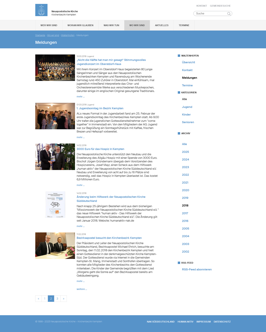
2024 (185, 160)
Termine (184, 25)
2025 (185, 152)
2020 (185, 190)
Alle (184, 99)
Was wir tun (111, 25)
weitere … (82, 289)
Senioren (188, 122)
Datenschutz (222, 322)
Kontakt (201, 5)
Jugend (187, 107)
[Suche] (212, 13)
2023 (185, 167)
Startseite (40, 35)
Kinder (186, 115)
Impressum (203, 322)
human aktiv (185, 322)
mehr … (81, 96)
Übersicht (188, 62)
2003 (185, 244)
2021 (185, 183)
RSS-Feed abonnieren (197, 270)
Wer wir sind (49, 25)
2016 (185, 221)
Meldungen (189, 78)
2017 (185, 213)
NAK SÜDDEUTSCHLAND (161, 322)
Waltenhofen (67, 35)
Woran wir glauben (80, 25)
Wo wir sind (137, 25)
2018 (185, 206)
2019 (185, 198)
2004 (185, 236)
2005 (185, 229)
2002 (185, 252)
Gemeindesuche (220, 5)
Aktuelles (161, 25)
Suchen (229, 14)
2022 (185, 175)
